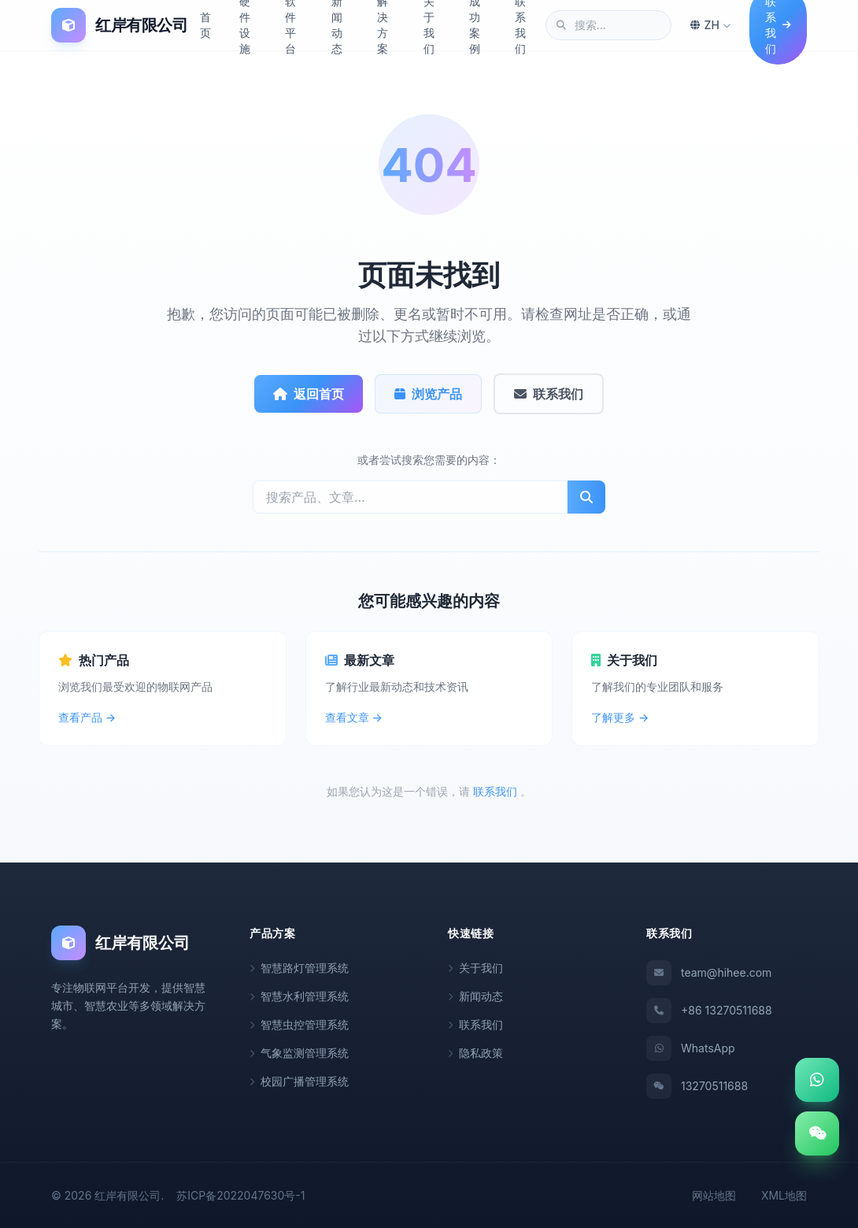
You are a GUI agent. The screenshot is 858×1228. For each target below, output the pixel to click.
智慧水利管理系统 (299, 995)
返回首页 (307, 393)
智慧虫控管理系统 (299, 1023)
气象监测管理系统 (299, 1052)
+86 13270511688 (709, 1009)
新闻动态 (475, 995)
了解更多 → (620, 716)
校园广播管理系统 (299, 1080)
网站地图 (714, 1194)
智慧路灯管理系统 (299, 967)
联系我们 (549, 393)
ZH (710, 25)
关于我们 (475, 967)
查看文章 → (354, 716)
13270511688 (697, 1085)
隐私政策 (475, 1052)
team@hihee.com (708, 972)
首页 (205, 24)
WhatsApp (690, 1047)
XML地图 (784, 1194)
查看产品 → (87, 716)
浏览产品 (428, 393)
